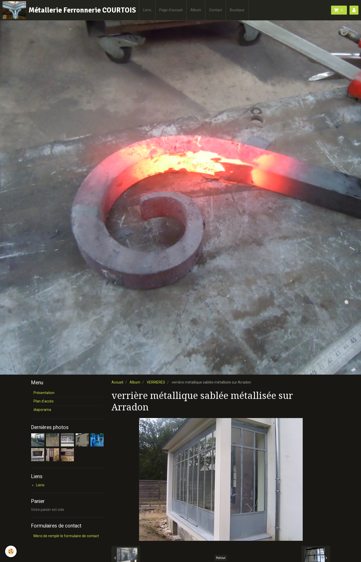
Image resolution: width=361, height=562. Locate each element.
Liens (147, 10)
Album (195, 10)
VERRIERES (156, 382)
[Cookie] (11, 551)
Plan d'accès (43, 401)
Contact (215, 10)
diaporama (42, 410)
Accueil (117, 382)
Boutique (237, 10)
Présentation (43, 393)
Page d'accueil (171, 10)
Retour (220, 558)
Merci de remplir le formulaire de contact (66, 536)
